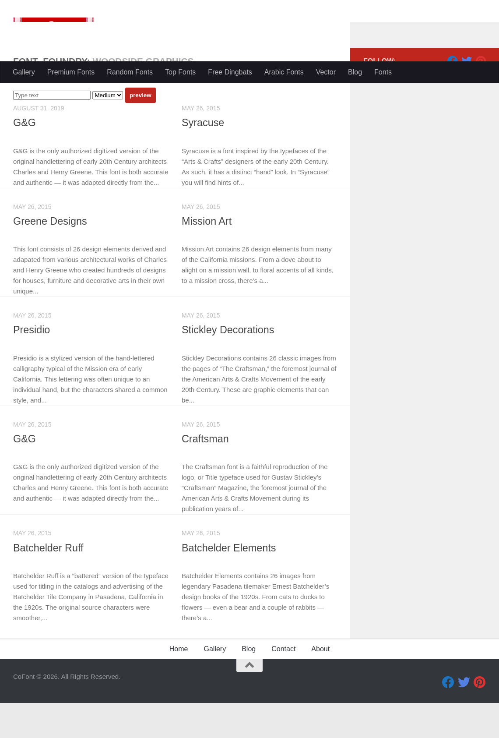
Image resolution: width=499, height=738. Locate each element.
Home (178, 684)
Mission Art (207, 256)
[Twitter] (466, 96)
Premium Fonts (71, 72)
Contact (283, 684)
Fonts (383, 72)
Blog (355, 72)
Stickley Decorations (228, 365)
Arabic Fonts (284, 72)
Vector (326, 72)
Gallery (24, 72)
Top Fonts (180, 72)
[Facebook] (452, 96)
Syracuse (203, 157)
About (320, 684)
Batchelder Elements (229, 583)
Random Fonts (130, 72)
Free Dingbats (230, 72)
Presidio (31, 365)
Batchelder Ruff (48, 583)
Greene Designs (50, 256)
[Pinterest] (480, 96)
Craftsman (205, 474)
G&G (24, 157)
